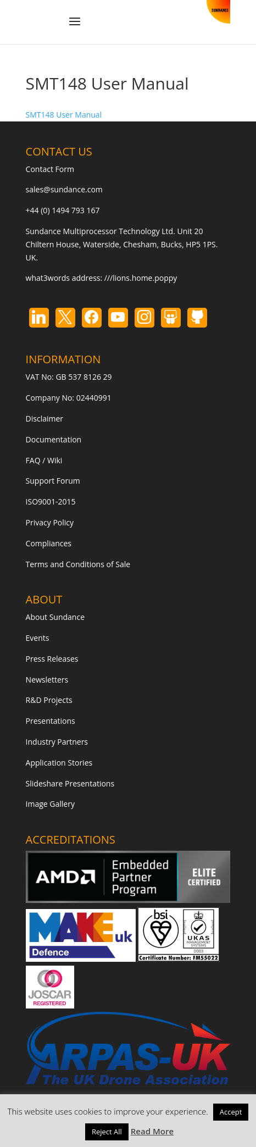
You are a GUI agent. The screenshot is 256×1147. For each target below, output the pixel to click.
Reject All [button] (107, 1132)
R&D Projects (49, 700)
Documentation (54, 439)
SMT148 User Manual (64, 114)
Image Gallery (50, 804)
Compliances (48, 543)
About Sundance (55, 617)
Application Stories (59, 762)
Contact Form (50, 169)
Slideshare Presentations (70, 783)
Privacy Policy (50, 522)
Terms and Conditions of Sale (78, 564)
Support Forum (53, 480)
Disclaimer (44, 418)
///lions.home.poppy (140, 278)
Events (37, 638)
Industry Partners (57, 741)
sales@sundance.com (64, 189)
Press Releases (52, 658)
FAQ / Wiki (44, 460)
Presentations (50, 721)
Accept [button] (231, 1112)
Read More (152, 1131)
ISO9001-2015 (51, 501)
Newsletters (47, 679)
